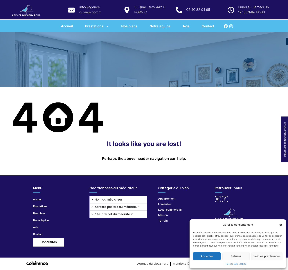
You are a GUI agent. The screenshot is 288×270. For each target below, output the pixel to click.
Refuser (236, 256)
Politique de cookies (236, 263)
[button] (280, 225)
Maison (163, 215)
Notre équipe (160, 26)
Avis (186, 26)
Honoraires (48, 242)
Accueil (67, 26)
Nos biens (129, 26)
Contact (208, 26)
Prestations (97, 26)
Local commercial (170, 209)
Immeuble (164, 204)
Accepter (207, 256)
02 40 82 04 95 (198, 10)
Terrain (163, 220)
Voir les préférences (266, 256)
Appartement (166, 198)
